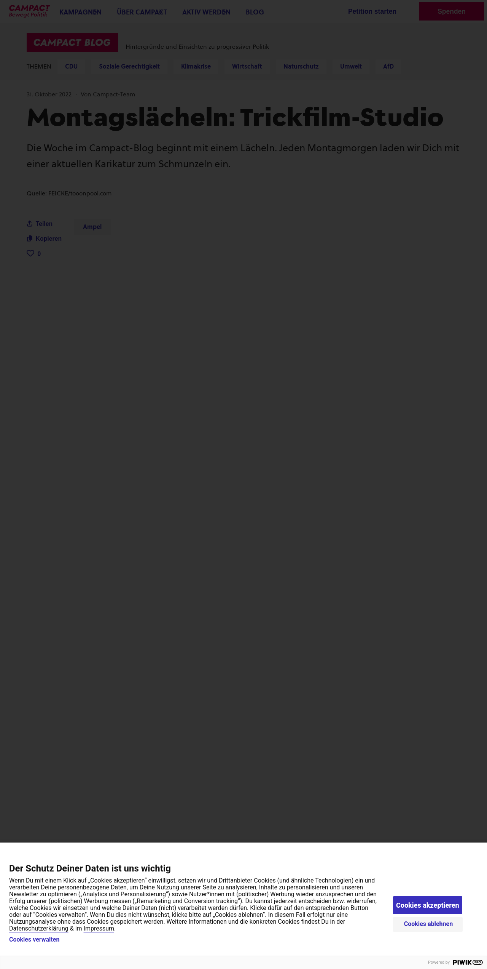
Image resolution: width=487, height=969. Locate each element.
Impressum (99, 928)
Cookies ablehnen (428, 923)
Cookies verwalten (34, 940)
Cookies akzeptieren (427, 905)
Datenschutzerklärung (38, 928)
